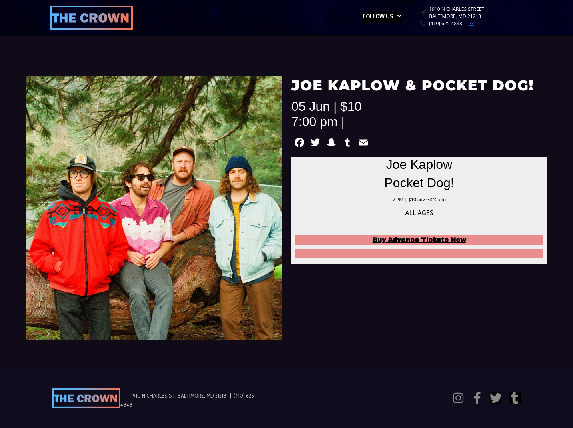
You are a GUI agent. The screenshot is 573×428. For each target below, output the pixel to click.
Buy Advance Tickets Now (419, 239)
